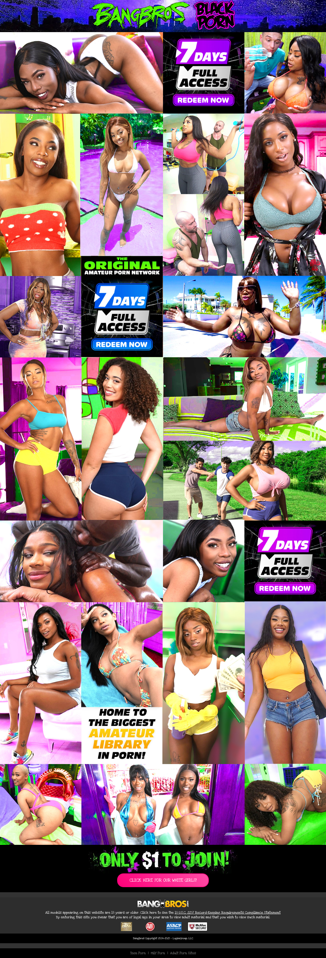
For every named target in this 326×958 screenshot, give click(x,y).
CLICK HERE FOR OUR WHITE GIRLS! (163, 880)
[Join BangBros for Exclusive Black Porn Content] (163, 438)
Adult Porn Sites (183, 953)
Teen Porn (138, 953)
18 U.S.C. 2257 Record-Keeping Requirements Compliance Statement (228, 912)
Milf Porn (158, 953)
